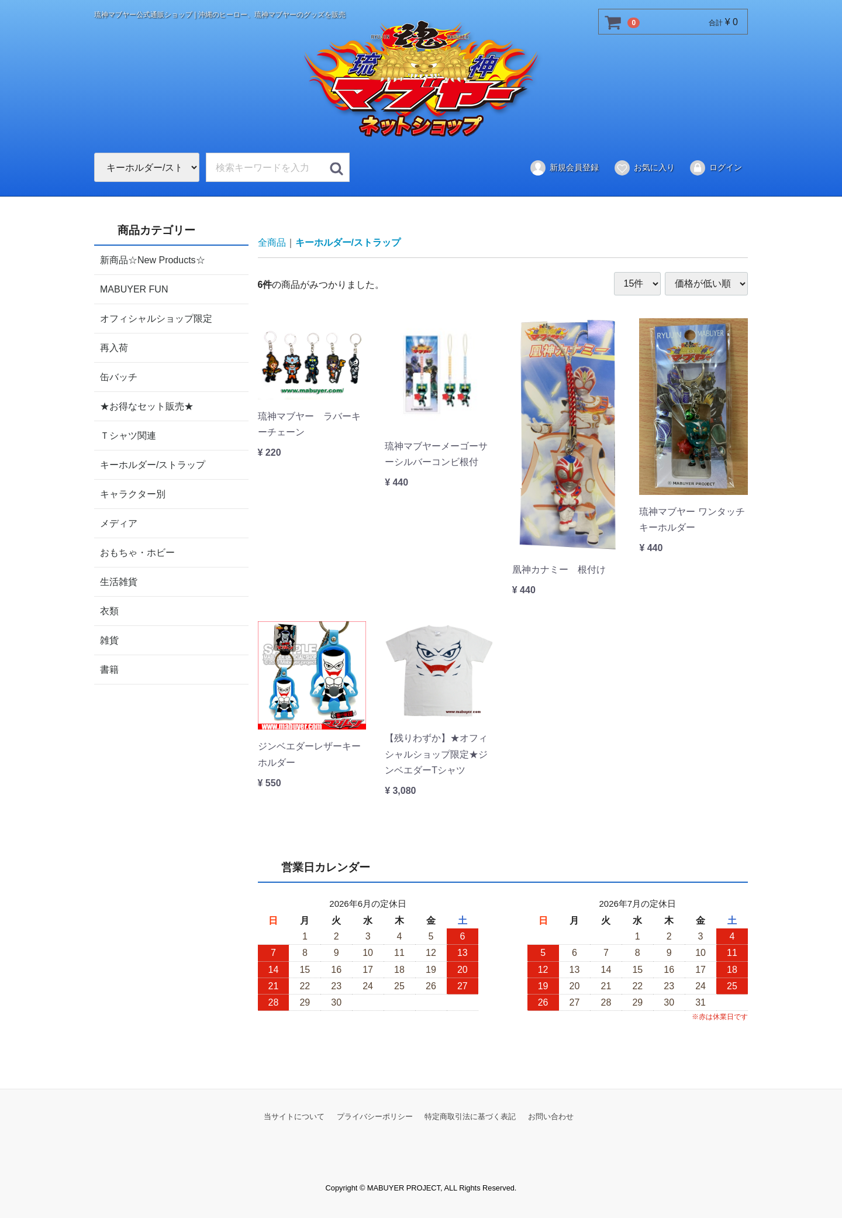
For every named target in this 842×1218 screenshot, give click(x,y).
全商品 (272, 242)
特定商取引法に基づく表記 (470, 1116)
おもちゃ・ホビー (137, 552)
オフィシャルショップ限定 (156, 318)
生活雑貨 (118, 581)
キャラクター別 (132, 493)
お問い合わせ (551, 1116)
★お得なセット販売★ (147, 406)
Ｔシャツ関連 (128, 435)
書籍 (109, 669)
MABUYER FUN (134, 289)
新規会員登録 (564, 168)
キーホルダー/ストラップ (152, 464)
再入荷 (114, 347)
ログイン (715, 168)
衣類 (109, 610)
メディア (118, 523)
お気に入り (644, 168)
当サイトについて (294, 1116)
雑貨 (109, 640)
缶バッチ (118, 376)
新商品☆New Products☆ (152, 259)
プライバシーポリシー (375, 1116)
